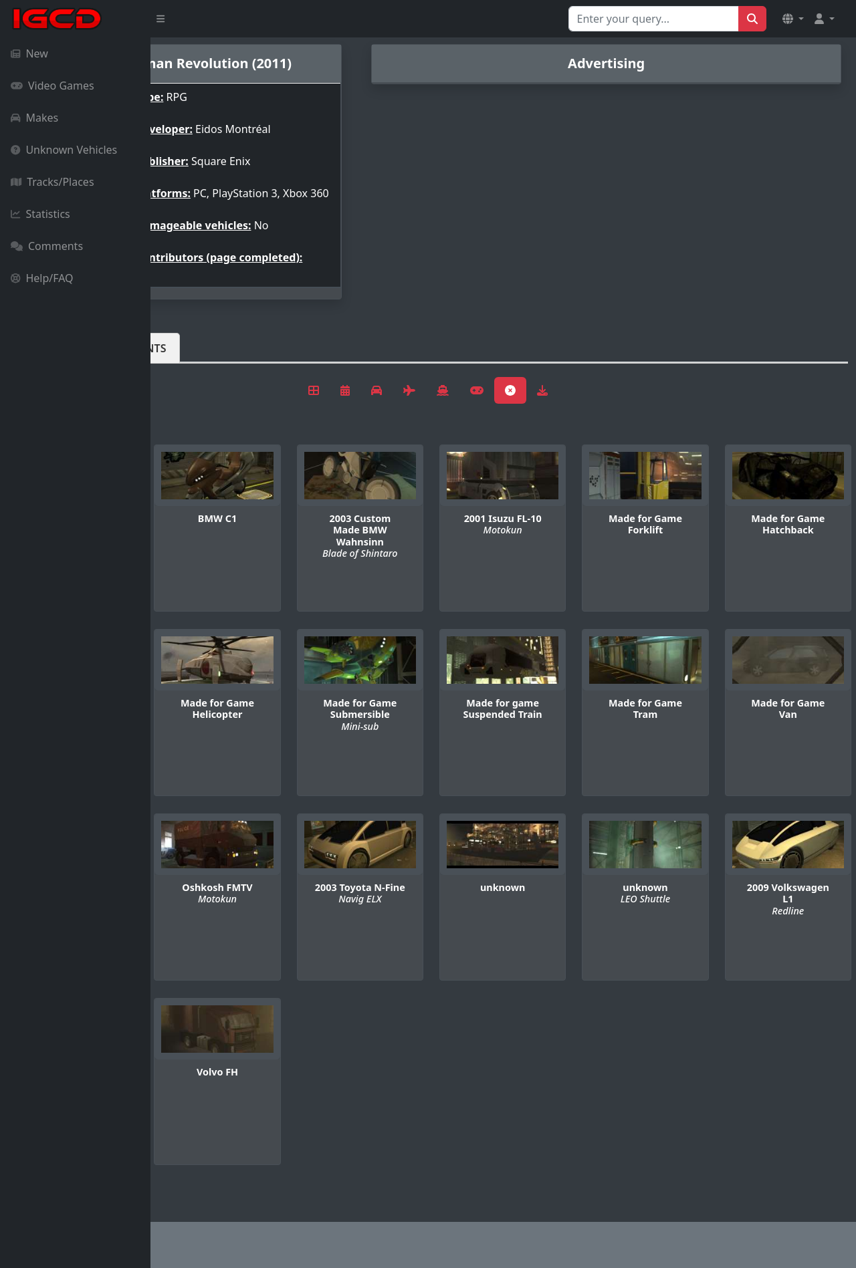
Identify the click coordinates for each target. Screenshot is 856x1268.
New (29, 53)
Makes (34, 117)
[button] (793, 18)
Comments (47, 246)
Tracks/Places (52, 181)
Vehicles (199, 369)
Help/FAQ (42, 278)
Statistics (40, 214)
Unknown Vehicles (64, 149)
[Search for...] (653, 18)
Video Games (52, 85)
